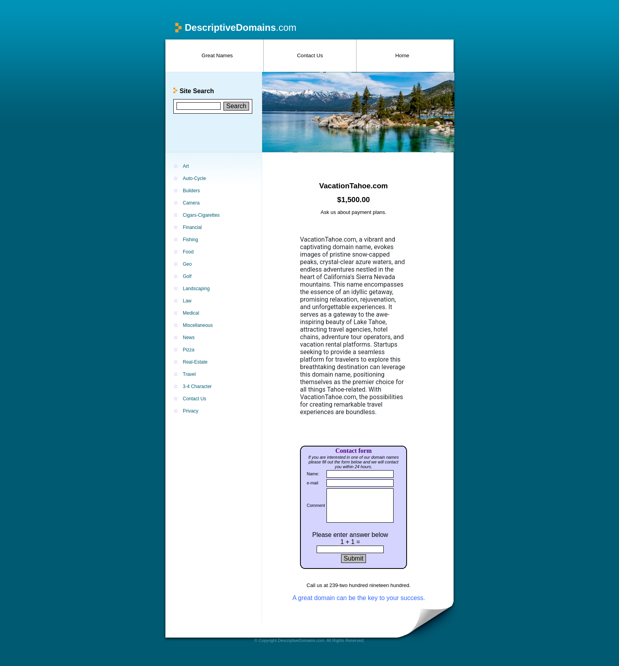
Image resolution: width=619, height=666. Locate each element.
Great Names (217, 55)
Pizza (188, 350)
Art (186, 166)
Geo (187, 264)
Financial (192, 227)
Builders (191, 190)
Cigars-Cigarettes (201, 215)
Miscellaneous (198, 325)
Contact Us (310, 55)
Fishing (190, 239)
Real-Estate (195, 362)
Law (187, 301)
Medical (191, 313)
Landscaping (196, 288)
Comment (316, 505)
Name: (313, 473)
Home (402, 55)
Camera (191, 203)
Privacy (190, 411)
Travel (189, 374)
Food (188, 252)
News (189, 337)
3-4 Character (197, 386)
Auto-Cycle (194, 178)
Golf (187, 276)
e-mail (312, 482)
